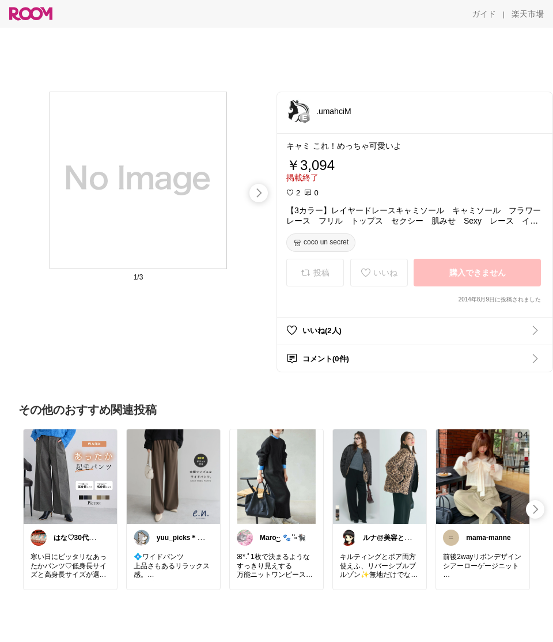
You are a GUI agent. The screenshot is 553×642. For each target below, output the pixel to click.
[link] (70, 476)
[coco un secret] (320, 242)
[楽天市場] (528, 14)
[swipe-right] (258, 193)
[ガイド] (484, 14)
